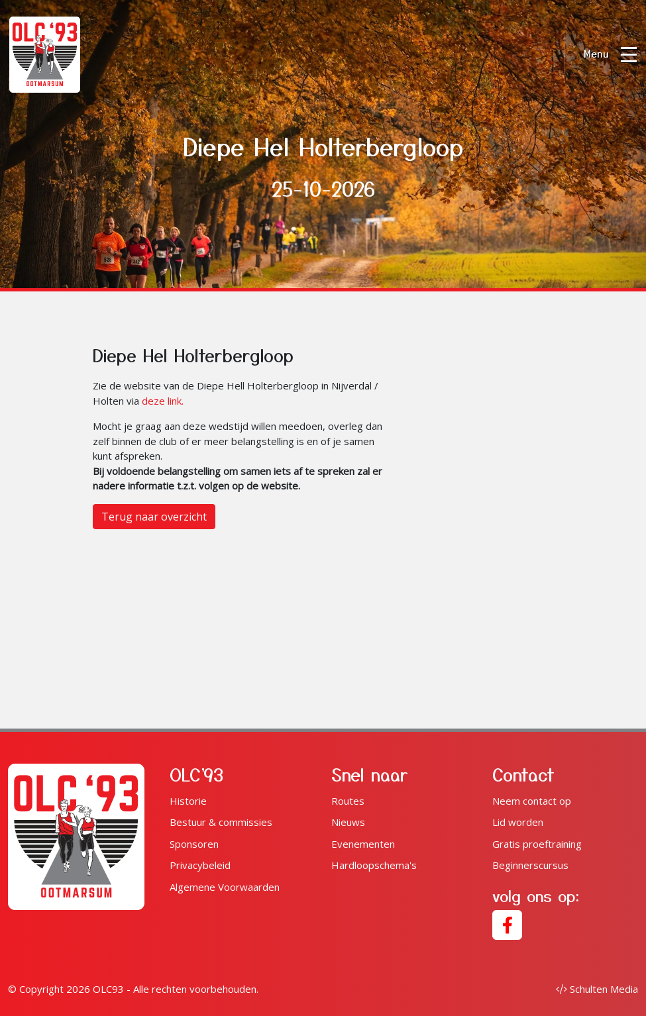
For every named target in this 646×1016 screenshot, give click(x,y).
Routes (347, 800)
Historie (188, 800)
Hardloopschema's (374, 865)
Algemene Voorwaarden (225, 886)
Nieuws (348, 822)
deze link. (163, 400)
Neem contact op (531, 800)
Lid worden (517, 822)
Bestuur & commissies (221, 822)
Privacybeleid (200, 865)
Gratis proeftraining (537, 843)
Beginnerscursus (530, 865)
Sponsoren (194, 843)
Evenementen (363, 843)
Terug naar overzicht (154, 516)
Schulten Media (597, 988)
